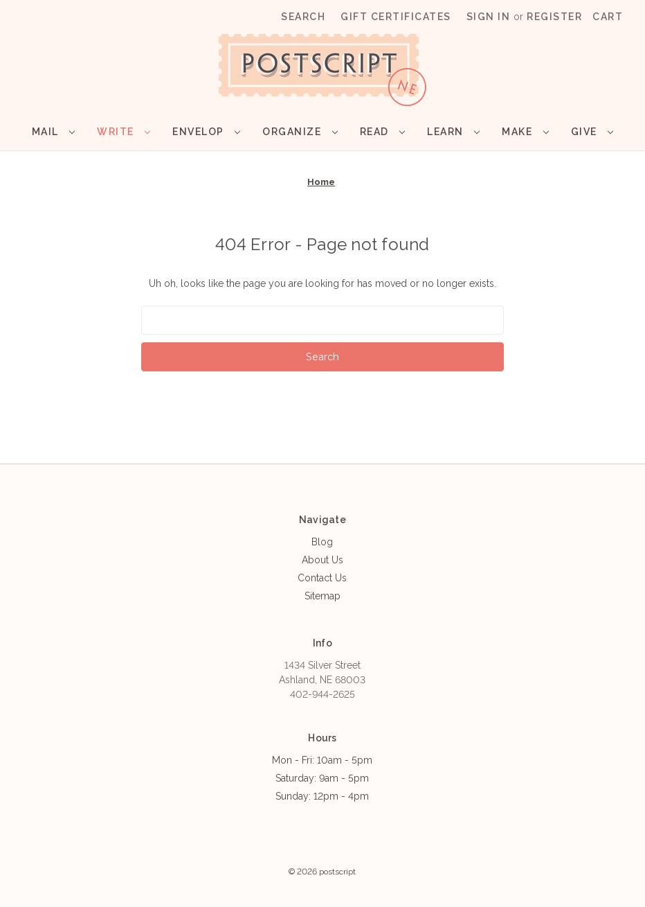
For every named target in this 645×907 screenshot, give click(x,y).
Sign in (488, 16)
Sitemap (322, 595)
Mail (53, 131)
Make (525, 131)
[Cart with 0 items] (607, 17)
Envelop (206, 131)
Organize (299, 131)
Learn (453, 131)
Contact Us (322, 577)
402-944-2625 (322, 694)
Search (303, 16)
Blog (322, 541)
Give (592, 131)
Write (123, 131)
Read (382, 131)
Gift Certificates (395, 16)
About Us (322, 559)
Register (554, 16)
